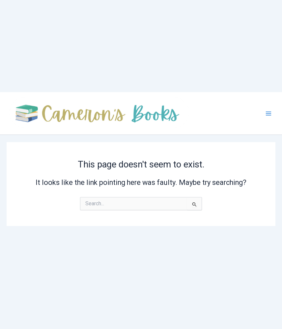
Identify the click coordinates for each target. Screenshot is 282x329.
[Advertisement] (138, 46)
